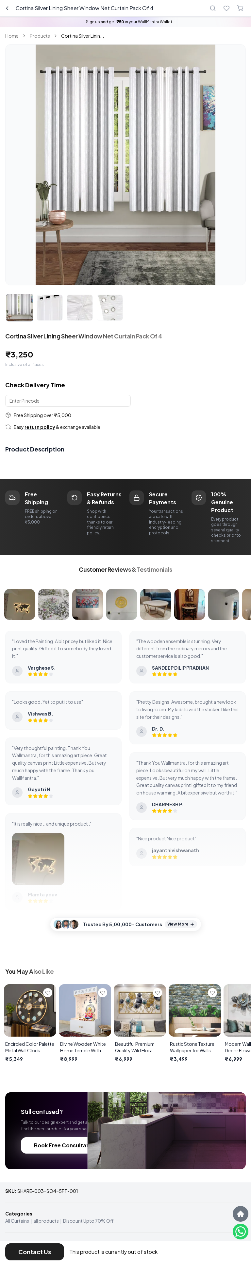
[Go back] (7, 8)
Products (40, 36)
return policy (40, 427)
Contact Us (34, 1251)
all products (46, 1221)
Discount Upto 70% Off (88, 1221)
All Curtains (17, 1221)
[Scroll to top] (240, 1214)
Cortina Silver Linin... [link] (82, 36)
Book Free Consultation (65, 1145)
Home (12, 36)
